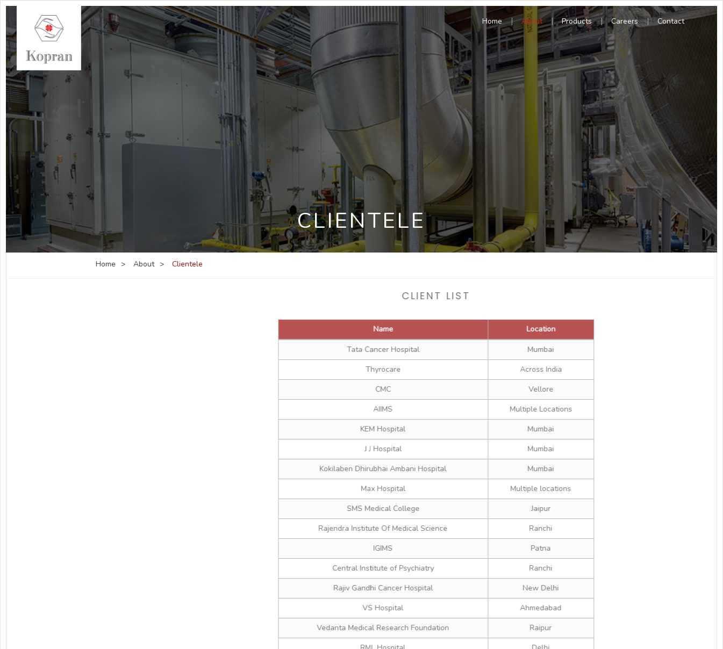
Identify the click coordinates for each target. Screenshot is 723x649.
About (531, 22)
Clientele (119, 396)
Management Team (136, 352)
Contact (670, 22)
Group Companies (134, 374)
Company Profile (132, 330)
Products (577, 22)
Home (492, 22)
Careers (624, 22)
